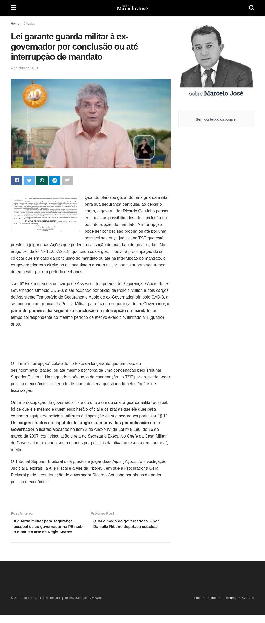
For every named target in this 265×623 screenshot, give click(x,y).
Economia (229, 606)
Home (15, 23)
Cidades (29, 23)
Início (197, 606)
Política (212, 606)
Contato (248, 606)
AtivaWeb (95, 606)
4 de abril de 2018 (24, 68)
